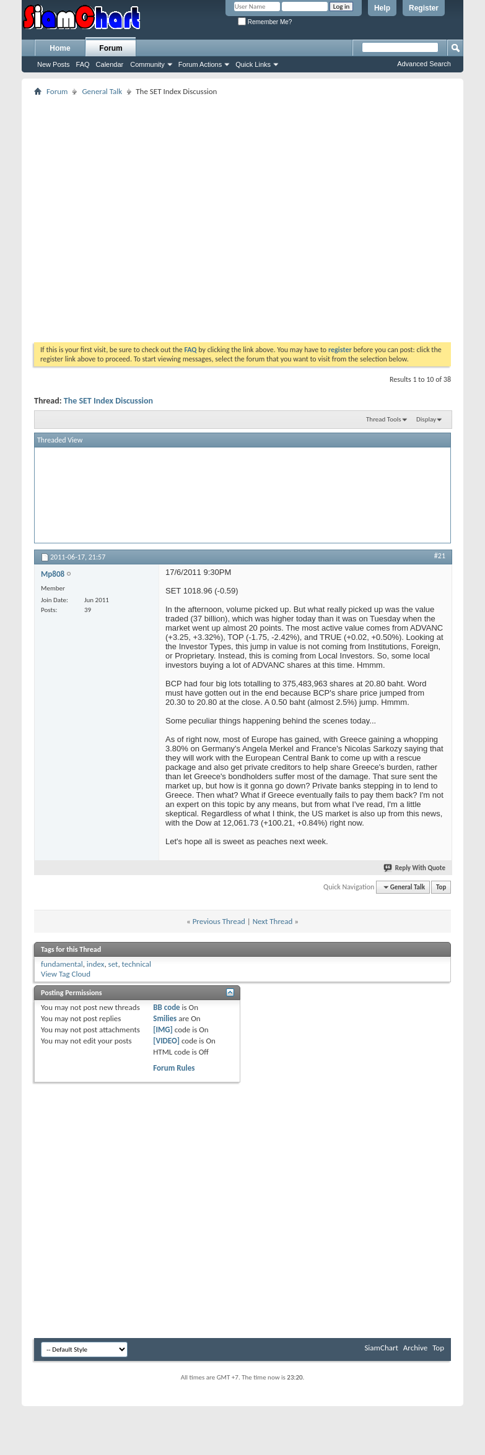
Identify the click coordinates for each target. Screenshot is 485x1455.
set (113, 964)
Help (382, 8)
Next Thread (273, 921)
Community (147, 64)
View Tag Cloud (65, 973)
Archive (415, 1347)
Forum (110, 48)
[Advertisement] (116, 215)
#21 (439, 555)
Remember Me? (265, 22)
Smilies (165, 1018)
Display (426, 419)
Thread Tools (383, 419)
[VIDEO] (166, 1040)
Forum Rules (173, 1068)
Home (60, 48)
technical (136, 964)
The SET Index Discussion (108, 400)
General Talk (102, 91)
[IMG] (163, 1029)
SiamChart (381, 1347)
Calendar (110, 64)
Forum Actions (200, 64)
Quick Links (253, 64)
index (96, 964)
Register (424, 8)
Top (441, 887)
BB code (166, 1007)
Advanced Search (424, 63)
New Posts (53, 64)
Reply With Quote (415, 868)
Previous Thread (219, 921)
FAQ (83, 64)
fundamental (62, 964)
